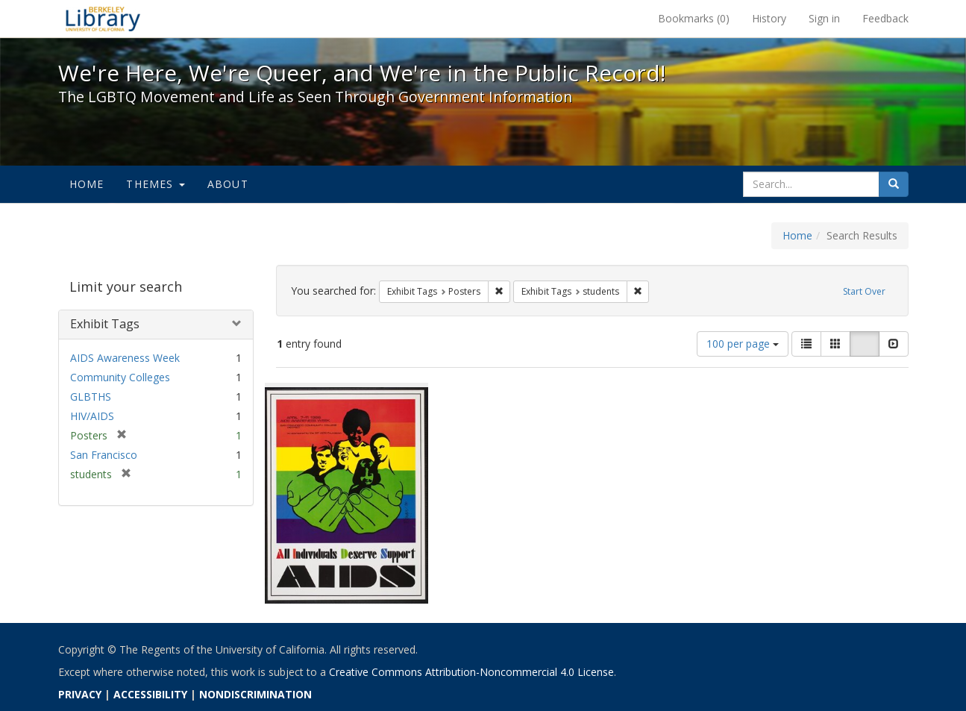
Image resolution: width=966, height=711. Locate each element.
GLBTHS (90, 396)
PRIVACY (79, 694)
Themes (155, 184)
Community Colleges (120, 377)
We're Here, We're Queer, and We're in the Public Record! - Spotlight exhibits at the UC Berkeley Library (103, 18)
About (227, 184)
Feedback (885, 18)
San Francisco (103, 455)
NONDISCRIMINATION (255, 694)
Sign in (824, 18)
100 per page (742, 343)
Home (86, 184)
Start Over (864, 291)
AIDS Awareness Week (125, 358)
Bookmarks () (694, 18)
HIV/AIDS (92, 416)
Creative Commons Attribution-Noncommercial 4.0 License (471, 672)
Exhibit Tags (104, 324)
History (769, 18)
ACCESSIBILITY (150, 694)
